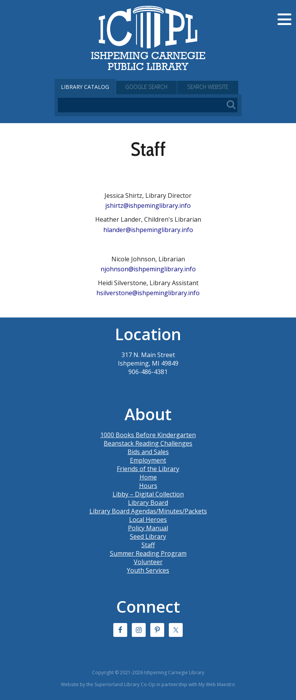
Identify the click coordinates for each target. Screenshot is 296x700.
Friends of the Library (148, 468)
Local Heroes (148, 519)
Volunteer (148, 562)
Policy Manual (148, 528)
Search (210, 86)
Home (148, 477)
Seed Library (148, 536)
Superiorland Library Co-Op (124, 684)
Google (148, 86)
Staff (148, 545)
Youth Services (148, 570)
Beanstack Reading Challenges (148, 443)
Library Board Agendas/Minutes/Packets (148, 511)
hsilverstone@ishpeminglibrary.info (148, 293)
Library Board (148, 502)
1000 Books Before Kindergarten (148, 435)
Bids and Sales (148, 452)
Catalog (85, 86)
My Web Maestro (216, 684)
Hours (148, 485)
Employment (148, 460)
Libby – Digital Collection (148, 494)
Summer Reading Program (148, 553)
